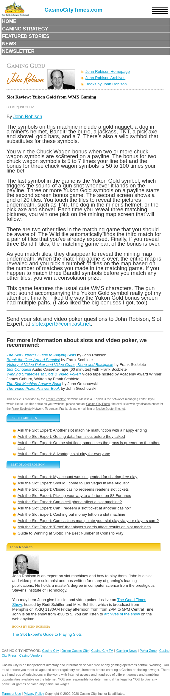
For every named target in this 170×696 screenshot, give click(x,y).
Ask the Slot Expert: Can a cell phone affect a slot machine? (70, 502)
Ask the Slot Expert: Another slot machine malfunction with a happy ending (82, 430)
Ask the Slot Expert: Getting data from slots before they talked (71, 436)
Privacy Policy (34, 693)
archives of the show (122, 614)
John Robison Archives (105, 78)
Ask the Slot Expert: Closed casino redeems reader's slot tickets (73, 489)
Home (9, 21)
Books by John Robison (106, 84)
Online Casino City (74, 650)
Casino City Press (98, 404)
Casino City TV (102, 650)
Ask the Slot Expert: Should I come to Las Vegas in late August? (73, 483)
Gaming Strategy (25, 28)
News (9, 43)
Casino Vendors (31, 655)
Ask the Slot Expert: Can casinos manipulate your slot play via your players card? (88, 520)
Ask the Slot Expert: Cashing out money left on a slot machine (71, 514)
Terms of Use (11, 693)
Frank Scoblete (56, 399)
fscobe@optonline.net (110, 408)
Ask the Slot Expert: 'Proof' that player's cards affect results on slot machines (84, 527)
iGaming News (126, 650)
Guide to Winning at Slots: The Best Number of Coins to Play (70, 533)
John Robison (27, 116)
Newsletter (18, 51)
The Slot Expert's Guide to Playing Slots (47, 634)
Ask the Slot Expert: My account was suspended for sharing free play (77, 477)
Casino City (50, 650)
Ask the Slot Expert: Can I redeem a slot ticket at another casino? (74, 508)
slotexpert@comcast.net (61, 324)
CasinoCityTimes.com (73, 10)
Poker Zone (148, 650)
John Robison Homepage (107, 71)
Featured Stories (25, 36)
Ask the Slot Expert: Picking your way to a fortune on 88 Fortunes (74, 495)
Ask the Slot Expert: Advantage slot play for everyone (64, 454)
